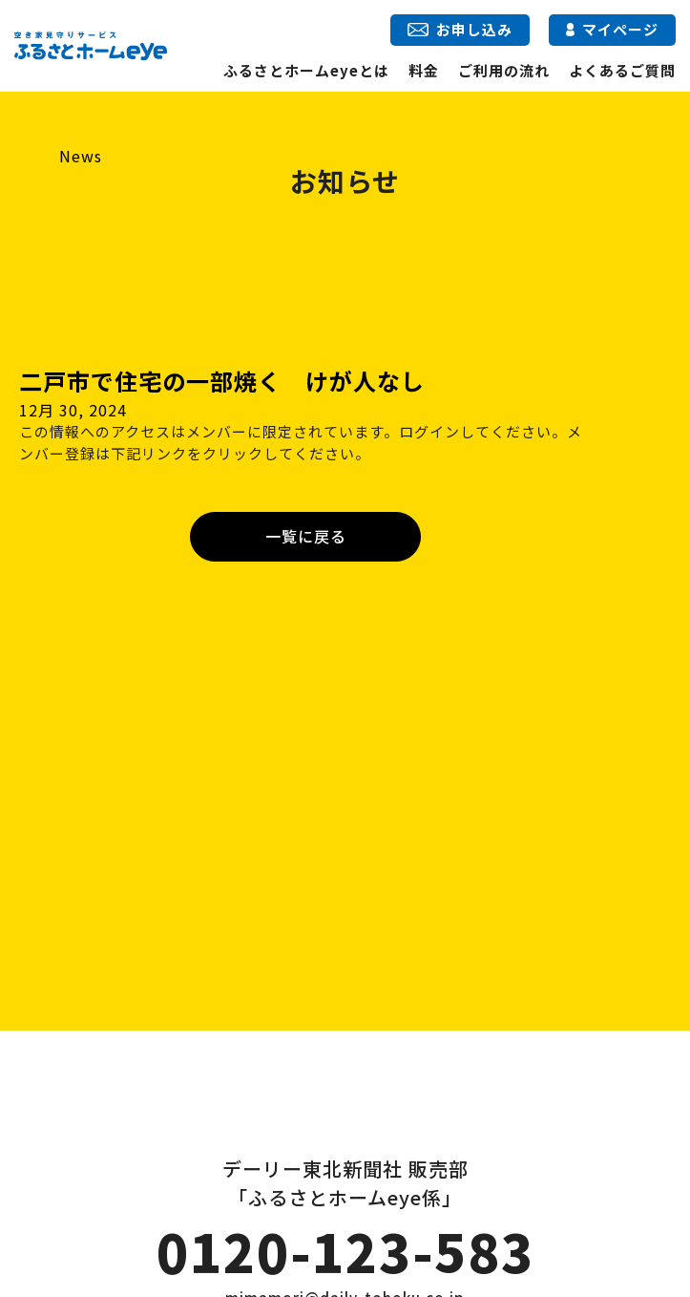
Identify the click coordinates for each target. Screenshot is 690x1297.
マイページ (612, 29)
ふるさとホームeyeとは (306, 70)
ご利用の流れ (504, 70)
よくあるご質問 (622, 70)
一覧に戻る (305, 535)
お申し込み (460, 29)
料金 (423, 70)
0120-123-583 (345, 1251)
